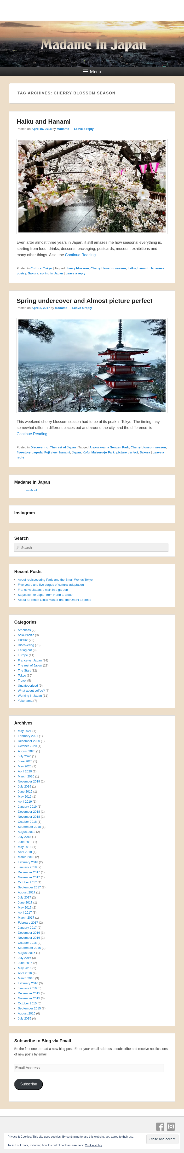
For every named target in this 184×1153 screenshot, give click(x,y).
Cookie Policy (93, 1145)
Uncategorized (28, 685)
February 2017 (28, 922)
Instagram (171, 1127)
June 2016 (25, 963)
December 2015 (29, 993)
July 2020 (24, 756)
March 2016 (26, 978)
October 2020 (27, 746)
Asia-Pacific (26, 635)
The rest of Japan (63, 447)
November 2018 (29, 816)
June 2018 (25, 842)
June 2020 (25, 761)
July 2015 (24, 1018)
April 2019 (25, 801)
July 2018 (24, 837)
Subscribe (28, 1084)
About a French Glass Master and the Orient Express (54, 600)
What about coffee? (31, 690)
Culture (35, 268)
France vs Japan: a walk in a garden (43, 589)
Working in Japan (30, 695)
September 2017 (29, 887)
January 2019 (27, 806)
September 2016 (29, 948)
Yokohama (25, 700)
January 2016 (27, 988)
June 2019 (25, 791)
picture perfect (127, 452)
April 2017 (25, 912)
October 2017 (27, 882)
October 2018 (27, 821)
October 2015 (27, 1003)
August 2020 (26, 751)
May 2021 (24, 731)
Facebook (30, 490)
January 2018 (27, 867)
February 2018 (28, 862)
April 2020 (25, 771)
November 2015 (29, 998)
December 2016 (29, 932)
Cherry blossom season (108, 268)
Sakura (33, 273)
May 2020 (24, 766)
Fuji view (51, 452)
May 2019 (24, 796)
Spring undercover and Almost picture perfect (84, 300)
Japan (76, 452)
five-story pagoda (29, 452)
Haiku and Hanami (43, 121)
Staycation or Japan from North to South (45, 595)
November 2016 (29, 937)
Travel (22, 680)
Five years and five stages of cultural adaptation (51, 584)
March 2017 (26, 917)
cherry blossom (77, 268)
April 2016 (25, 973)
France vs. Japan (30, 660)
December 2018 (29, 811)
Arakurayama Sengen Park (109, 447)
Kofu (86, 452)
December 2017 (29, 872)
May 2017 (24, 907)
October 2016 (27, 942)
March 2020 (26, 776)
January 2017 (27, 927)
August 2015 (26, 1013)
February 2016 (28, 983)
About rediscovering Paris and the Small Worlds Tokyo (55, 579)
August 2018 (26, 832)
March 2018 (26, 857)
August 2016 (26, 953)
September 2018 (29, 827)
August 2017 (26, 892)
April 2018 (25, 852)
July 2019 (24, 786)
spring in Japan (51, 273)
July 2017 (24, 897)
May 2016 (24, 968)
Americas (24, 630)
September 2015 (29, 1008)
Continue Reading (80, 255)
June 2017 (25, 902)
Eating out (25, 650)
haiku (132, 268)
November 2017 (29, 877)
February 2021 (28, 736)
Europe (23, 655)
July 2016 (24, 958)
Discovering (39, 447)
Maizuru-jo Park (103, 452)
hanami (143, 268)
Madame (63, 129)
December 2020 (29, 741)
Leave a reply (84, 129)
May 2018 (24, 847)
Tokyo (47, 268)
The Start (24, 670)
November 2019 (29, 781)
